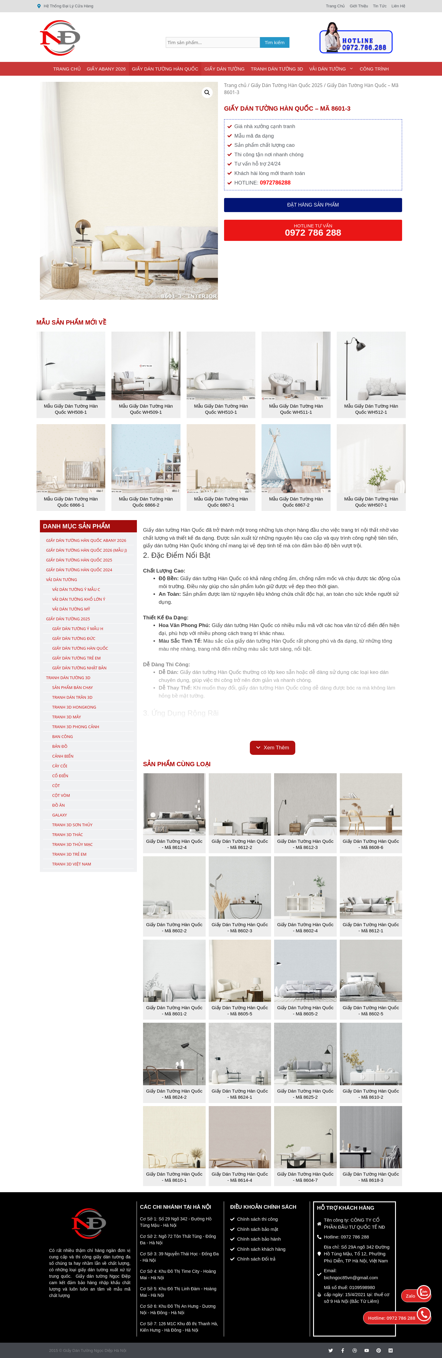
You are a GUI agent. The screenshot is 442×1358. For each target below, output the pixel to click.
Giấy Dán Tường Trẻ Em (76, 658)
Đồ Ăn (58, 805)
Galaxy (59, 815)
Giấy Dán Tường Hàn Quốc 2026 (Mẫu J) (86, 550)
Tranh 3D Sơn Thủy (72, 824)
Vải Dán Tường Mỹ (71, 609)
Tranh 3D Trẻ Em (69, 854)
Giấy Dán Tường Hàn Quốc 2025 (287, 85)
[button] (207, 92)
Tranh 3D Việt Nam (71, 864)
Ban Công (62, 736)
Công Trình (374, 68)
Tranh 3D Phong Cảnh (75, 726)
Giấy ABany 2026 (106, 68)
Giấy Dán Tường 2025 (68, 619)
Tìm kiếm (275, 42)
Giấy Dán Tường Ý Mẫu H (77, 628)
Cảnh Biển (62, 756)
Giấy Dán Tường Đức (73, 638)
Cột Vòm (61, 795)
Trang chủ (235, 85)
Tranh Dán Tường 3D (277, 68)
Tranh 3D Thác (67, 834)
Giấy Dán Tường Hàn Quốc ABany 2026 (86, 540)
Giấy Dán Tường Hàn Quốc (165, 68)
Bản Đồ (60, 746)
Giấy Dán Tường (224, 68)
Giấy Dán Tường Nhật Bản (79, 668)
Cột (56, 785)
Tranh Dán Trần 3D (72, 697)
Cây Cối (59, 766)
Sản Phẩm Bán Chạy (72, 687)
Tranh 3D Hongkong (74, 707)
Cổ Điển (60, 775)
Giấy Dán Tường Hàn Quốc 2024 (79, 569)
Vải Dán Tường (333, 69)
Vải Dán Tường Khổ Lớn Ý (78, 599)
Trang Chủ (66, 68)
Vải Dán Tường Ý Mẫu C (76, 589)
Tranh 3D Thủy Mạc (72, 844)
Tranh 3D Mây (66, 717)
